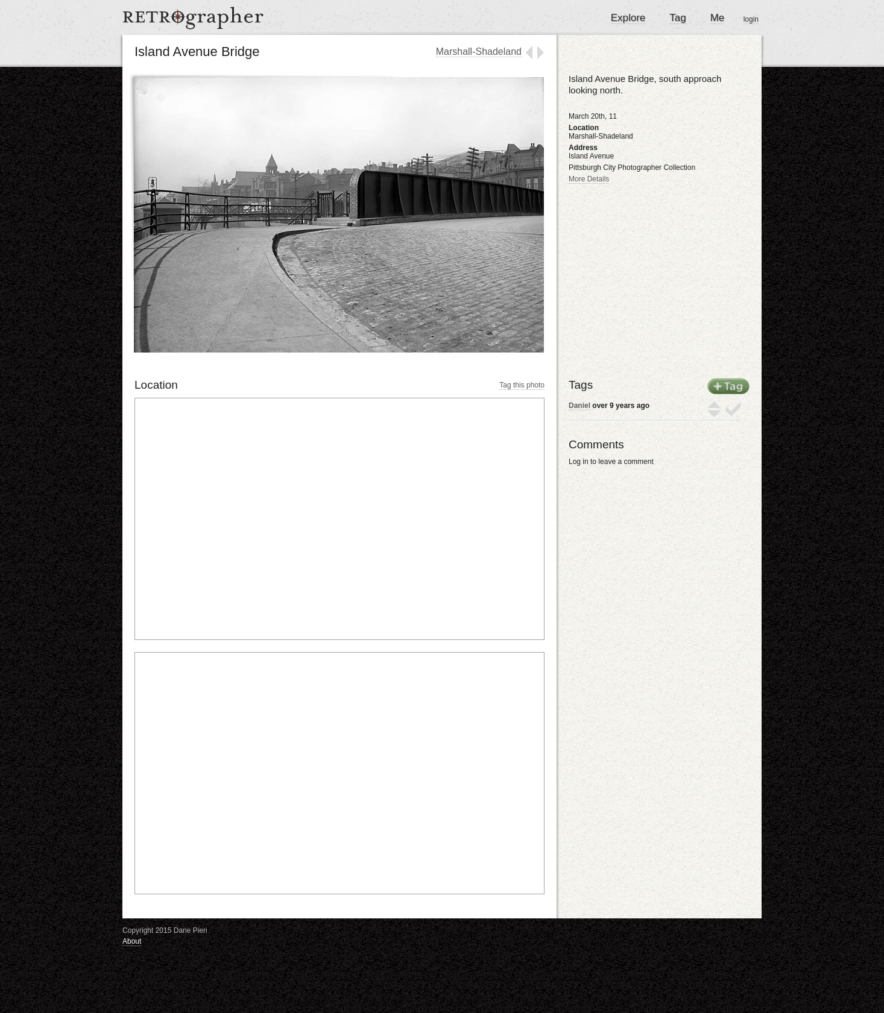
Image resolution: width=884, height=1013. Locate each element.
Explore (628, 18)
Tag (677, 18)
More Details (589, 179)
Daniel (579, 405)
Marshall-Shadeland (479, 51)
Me (717, 18)
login (751, 19)
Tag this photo (522, 385)
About (131, 941)
